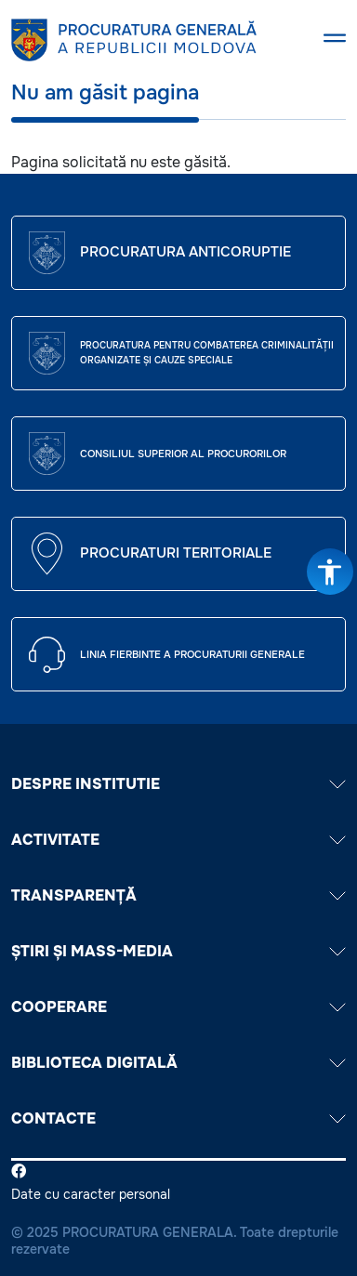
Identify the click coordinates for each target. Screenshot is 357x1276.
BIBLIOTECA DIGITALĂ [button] (178, 1062)
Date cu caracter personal (90, 1194)
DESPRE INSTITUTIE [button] (178, 784)
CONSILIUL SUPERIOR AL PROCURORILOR (183, 453)
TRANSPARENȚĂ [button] (178, 895)
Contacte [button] (178, 1118)
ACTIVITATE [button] (178, 839)
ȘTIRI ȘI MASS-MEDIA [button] (178, 951)
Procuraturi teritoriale (175, 553)
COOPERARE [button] (178, 1007)
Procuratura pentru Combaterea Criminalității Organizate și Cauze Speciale (207, 352)
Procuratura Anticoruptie (185, 251)
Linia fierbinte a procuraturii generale (192, 654)
